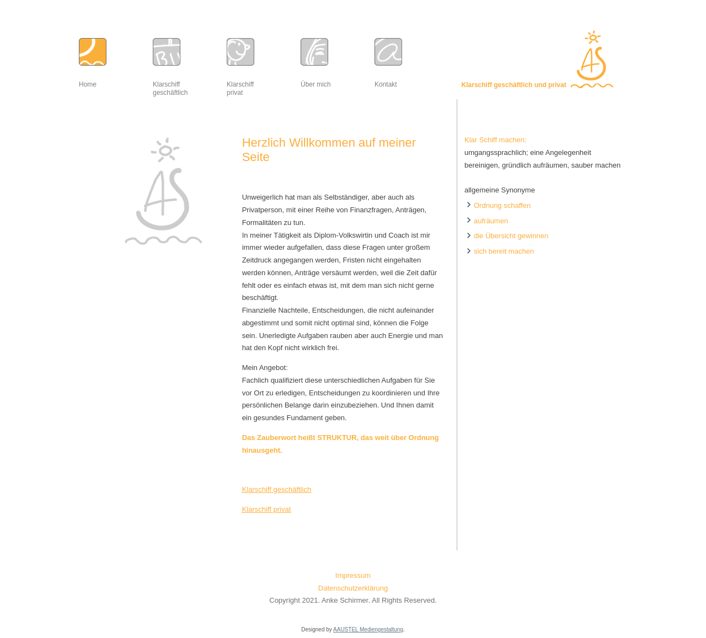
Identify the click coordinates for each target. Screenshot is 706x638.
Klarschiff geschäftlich (277, 489)
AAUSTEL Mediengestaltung (368, 629)
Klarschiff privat (266, 509)
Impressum (353, 575)
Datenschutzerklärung (353, 588)
